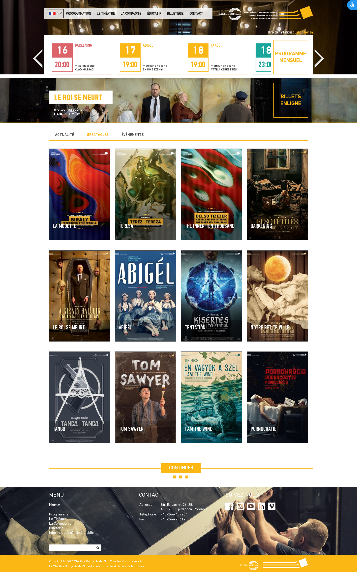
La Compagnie (131, 13)
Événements (132, 135)
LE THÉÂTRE (106, 13)
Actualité (64, 135)
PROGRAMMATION (78, 13)
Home (54, 505)
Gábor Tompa (304, 32)
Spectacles (98, 135)
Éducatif (154, 13)
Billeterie (175, 13)
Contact (196, 13)
